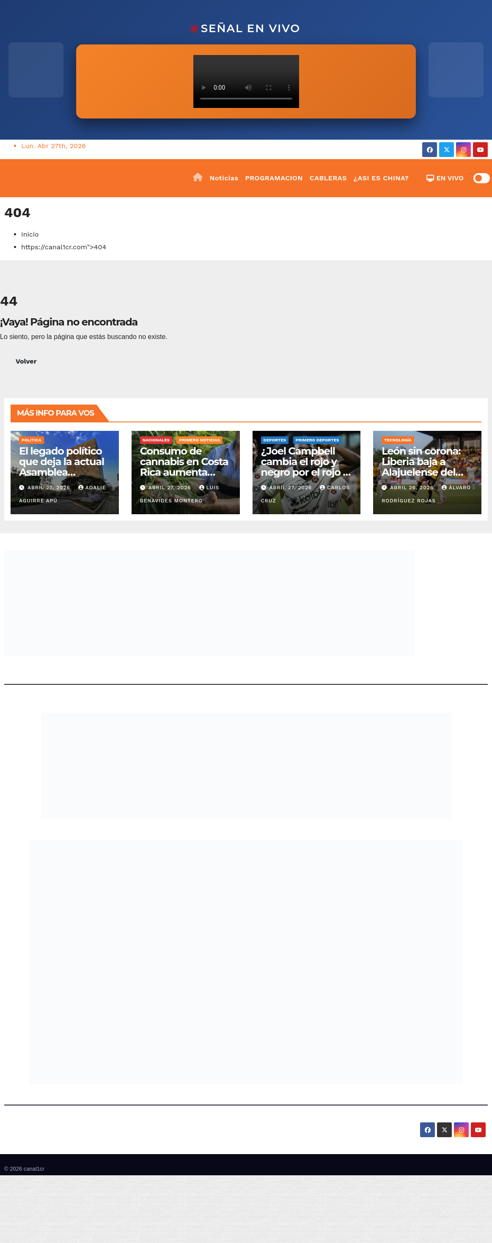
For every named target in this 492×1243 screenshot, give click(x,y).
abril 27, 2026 (49, 488)
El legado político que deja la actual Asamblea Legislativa (61, 467)
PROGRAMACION (273, 178)
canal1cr (34, 1169)
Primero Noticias (199, 440)
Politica (31, 440)
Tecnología (398, 440)
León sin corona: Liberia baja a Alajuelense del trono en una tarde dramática (427, 472)
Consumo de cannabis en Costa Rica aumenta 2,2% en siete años (184, 467)
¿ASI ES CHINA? (381, 178)
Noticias (224, 178)
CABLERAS (328, 178)
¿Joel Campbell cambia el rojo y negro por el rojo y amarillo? (305, 467)
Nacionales (156, 440)
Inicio (30, 234)
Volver (26, 361)
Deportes (275, 440)
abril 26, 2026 (413, 488)
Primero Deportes (317, 440)
